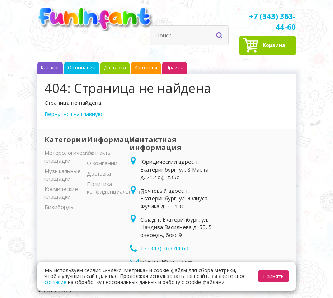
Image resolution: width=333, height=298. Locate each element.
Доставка (99, 173)
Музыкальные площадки (62, 174)
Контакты (99, 152)
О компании (102, 163)
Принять (273, 276)
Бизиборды (59, 206)
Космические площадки (61, 192)
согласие (55, 282)
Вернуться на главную (73, 113)
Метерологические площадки (69, 156)
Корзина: (275, 48)
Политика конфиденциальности (115, 187)
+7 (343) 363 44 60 (164, 248)
